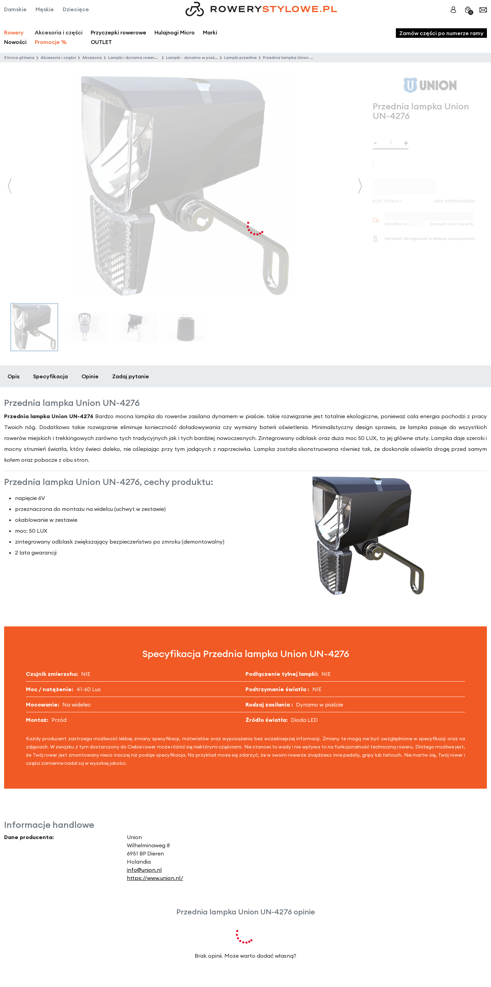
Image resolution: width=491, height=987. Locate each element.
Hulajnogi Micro (174, 32)
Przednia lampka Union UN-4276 (295, 57)
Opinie (90, 376)
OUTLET (101, 42)
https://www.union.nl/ (155, 878)
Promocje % (51, 42)
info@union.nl (144, 869)
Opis (13, 376)
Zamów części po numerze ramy (441, 33)
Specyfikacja (50, 376)
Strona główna (19, 57)
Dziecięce (76, 9)
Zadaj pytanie (130, 376)
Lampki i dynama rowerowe (135, 57)
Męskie (44, 9)
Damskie (15, 9)
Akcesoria (92, 57)
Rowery (14, 32)
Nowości (15, 42)
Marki (210, 32)
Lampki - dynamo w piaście (193, 57)
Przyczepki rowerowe (118, 32)
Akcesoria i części (58, 57)
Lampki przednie (240, 57)
